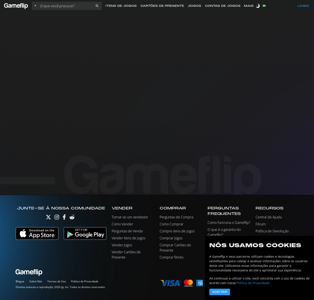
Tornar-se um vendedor (130, 217)
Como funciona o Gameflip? (229, 222)
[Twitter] (48, 218)
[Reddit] (72, 218)
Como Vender (122, 224)
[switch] (258, 5)
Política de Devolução (272, 231)
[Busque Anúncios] (65, 6)
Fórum (261, 224)
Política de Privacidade (84, 281)
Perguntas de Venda (127, 231)
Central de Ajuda (269, 217)
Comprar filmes (171, 257)
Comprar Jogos (171, 238)
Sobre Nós (35, 281)
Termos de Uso (56, 281)
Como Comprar (171, 224)
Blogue (20, 281)
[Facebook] (64, 218)
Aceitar (219, 292)
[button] (97, 6)
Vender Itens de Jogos (128, 238)
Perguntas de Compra (176, 217)
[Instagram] (57, 218)
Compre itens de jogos (177, 231)
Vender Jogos (122, 245)
